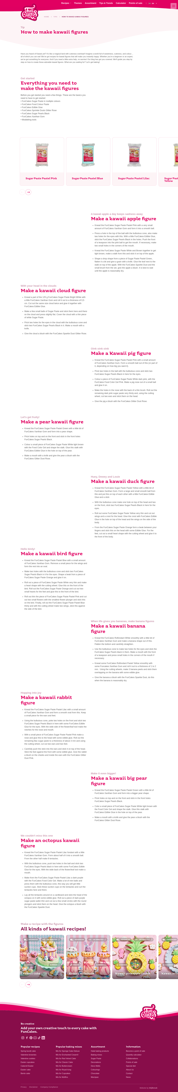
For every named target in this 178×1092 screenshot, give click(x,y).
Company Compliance (49, 1087)
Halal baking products (100, 1051)
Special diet (131, 1066)
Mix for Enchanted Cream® (67, 1055)
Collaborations (132, 1058)
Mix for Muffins (62, 1077)
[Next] (28, 192)
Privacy (24, 1087)
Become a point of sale (135, 1051)
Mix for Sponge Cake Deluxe (68, 1051)
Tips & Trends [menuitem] (106, 5)
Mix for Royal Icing (63, 1070)
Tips (55, 17)
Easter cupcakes (28, 1062)
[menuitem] (153, 5)
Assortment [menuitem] (90, 5)
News (128, 1077)
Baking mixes (96, 1055)
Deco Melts (95, 1066)
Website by (148, 1088)
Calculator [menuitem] (121, 5)
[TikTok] (39, 1038)
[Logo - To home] (149, 1013)
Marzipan (95, 1077)
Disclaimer (33, 1087)
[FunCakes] (29, 12)
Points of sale (131, 1062)
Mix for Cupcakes (63, 1073)
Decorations (96, 1062)
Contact (129, 1073)
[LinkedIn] (43, 1038)
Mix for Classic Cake (64, 1062)
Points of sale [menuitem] (135, 5)
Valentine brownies (28, 1055)
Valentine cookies (28, 1058)
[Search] (146, 5)
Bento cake (25, 1073)
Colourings (95, 1070)
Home (46, 17)
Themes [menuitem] (78, 5)
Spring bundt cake (28, 1051)
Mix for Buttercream (64, 1066)
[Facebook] (27, 1038)
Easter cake (26, 1070)
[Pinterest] (31, 1038)
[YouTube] (35, 1038)
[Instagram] (23, 1038)
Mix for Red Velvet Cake (66, 1058)
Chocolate (95, 1073)
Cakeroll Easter (27, 1066)
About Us (130, 1070)
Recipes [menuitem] (65, 5)
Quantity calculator (134, 1055)
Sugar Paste (96, 1058)
